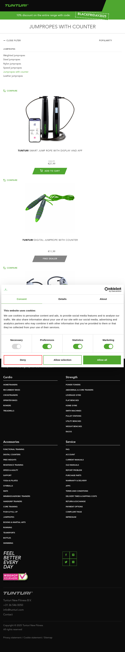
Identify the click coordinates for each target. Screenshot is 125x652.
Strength (71, 377)
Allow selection (62, 359)
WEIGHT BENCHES (74, 427)
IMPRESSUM (71, 517)
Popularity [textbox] (105, 41)
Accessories (11, 442)
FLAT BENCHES (72, 400)
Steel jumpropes (11, 59)
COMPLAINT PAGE (74, 512)
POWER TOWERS (73, 385)
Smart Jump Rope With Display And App (50, 151)
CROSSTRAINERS (10, 395)
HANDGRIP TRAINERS (12, 502)
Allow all (102, 359)
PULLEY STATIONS (73, 416)
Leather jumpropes (13, 76)
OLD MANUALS (72, 465)
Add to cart (50, 170)
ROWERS (7, 406)
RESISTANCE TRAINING (13, 465)
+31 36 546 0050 (13, 605)
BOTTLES (7, 538)
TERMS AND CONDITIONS (77, 491)
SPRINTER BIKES (10, 400)
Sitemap (48, 638)
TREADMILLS (8, 411)
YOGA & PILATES (10, 481)
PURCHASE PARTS (73, 476)
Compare (10, 91)
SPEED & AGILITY (10, 470)
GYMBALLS (8, 486)
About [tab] (103, 299)
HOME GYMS (71, 406)
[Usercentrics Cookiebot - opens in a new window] (107, 289)
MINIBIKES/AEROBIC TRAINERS (16, 496)
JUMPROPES (8, 517)
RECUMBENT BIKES (11, 390)
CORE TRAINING (10, 507)
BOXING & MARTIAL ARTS (14, 522)
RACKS (69, 432)
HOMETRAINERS (10, 385)
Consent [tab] (22, 299)
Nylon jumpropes (12, 64)
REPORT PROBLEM (74, 470)
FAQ (67, 449)
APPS (68, 486)
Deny (23, 359)
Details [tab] (62, 299)
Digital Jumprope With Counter (50, 240)
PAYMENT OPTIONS (74, 507)
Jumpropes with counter (15, 72)
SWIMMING (8, 543)
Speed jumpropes (12, 68)
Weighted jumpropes (14, 55)
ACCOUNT (70, 455)
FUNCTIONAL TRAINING (13, 449)
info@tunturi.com (13, 610)
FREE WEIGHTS (9, 460)
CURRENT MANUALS (75, 460)
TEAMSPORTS (9, 533)
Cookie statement (33, 638)
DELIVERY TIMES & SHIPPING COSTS (81, 496)
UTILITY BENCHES (73, 421)
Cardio (7, 377)
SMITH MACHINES (73, 411)
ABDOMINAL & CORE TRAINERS (79, 390)
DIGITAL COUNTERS (11, 455)
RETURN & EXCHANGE (76, 502)
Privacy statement (12, 638)
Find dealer (50, 259)
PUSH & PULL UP (10, 512)
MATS (5, 491)
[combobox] (110, 41)
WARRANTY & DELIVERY (76, 481)
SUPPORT (7, 476)
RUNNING (7, 528)
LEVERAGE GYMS (73, 395)
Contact (8, 614)
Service (71, 442)
